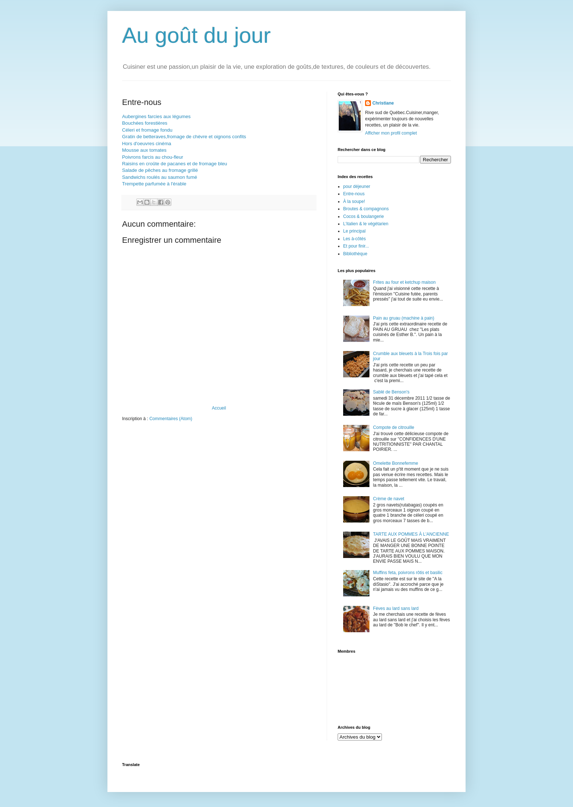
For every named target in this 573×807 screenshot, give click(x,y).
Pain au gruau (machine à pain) (403, 318)
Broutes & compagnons (366, 208)
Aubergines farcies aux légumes (156, 116)
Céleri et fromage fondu (147, 130)
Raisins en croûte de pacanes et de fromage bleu (174, 163)
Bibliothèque (355, 253)
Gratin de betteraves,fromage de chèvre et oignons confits (184, 136)
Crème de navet (388, 498)
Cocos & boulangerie (363, 216)
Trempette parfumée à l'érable (154, 183)
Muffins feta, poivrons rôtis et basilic (408, 572)
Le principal (354, 231)
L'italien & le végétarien (365, 223)
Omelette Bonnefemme (395, 463)
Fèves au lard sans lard (396, 608)
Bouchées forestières (144, 123)
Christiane (383, 103)
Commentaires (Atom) (170, 418)
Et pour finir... (356, 246)
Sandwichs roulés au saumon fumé (159, 177)
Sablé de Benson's (391, 392)
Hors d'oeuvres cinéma (146, 143)
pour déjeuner (356, 186)
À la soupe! (354, 201)
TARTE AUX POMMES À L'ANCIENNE (411, 534)
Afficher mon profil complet (391, 133)
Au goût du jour (196, 35)
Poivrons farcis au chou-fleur (152, 157)
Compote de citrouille (393, 427)
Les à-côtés (354, 238)
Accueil (219, 408)
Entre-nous (354, 193)
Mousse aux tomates (144, 150)
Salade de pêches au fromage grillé (160, 170)
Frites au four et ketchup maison (404, 282)
